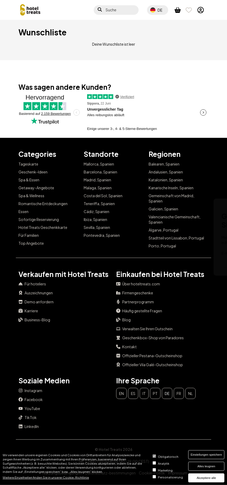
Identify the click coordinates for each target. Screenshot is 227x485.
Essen (23, 211)
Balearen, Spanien (164, 164)
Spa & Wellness (31, 195)
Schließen (199, 206)
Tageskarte (28, 164)
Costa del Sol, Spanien (103, 195)
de (167, 393)
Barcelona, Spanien (100, 171)
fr (179, 393)
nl (190, 393)
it (144, 393)
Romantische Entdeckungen (43, 203)
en (121, 393)
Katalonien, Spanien (166, 179)
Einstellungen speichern (206, 454)
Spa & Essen (28, 179)
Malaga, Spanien (98, 187)
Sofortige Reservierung (38, 219)
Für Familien (28, 235)
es (133, 393)
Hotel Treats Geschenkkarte (42, 227)
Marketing (165, 470)
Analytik (163, 463)
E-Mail (87, 253)
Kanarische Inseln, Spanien (171, 187)
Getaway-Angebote (36, 187)
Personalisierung (170, 477)
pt (155, 393)
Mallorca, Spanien (99, 164)
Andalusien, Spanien (166, 171)
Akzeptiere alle (206, 477)
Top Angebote (31, 243)
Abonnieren (194, 262)
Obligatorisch (168, 456)
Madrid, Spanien (97, 179)
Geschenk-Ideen (33, 171)
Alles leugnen (206, 466)
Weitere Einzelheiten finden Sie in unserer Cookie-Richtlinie (46, 477)
